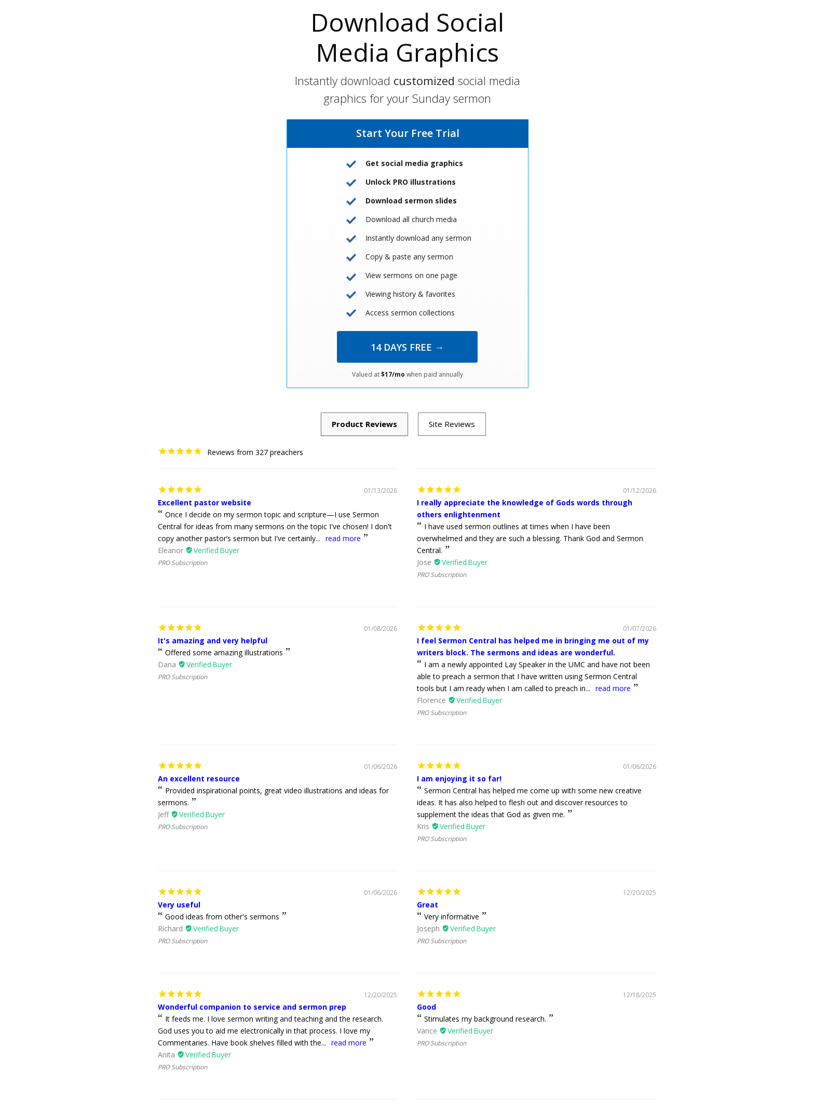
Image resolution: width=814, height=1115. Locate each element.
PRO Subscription (182, 562)
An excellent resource (199, 778)
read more (343, 538)
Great (427, 905)
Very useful (179, 905)
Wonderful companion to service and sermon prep (252, 1007)
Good (426, 1007)
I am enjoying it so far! (459, 778)
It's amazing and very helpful (212, 640)
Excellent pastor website (204, 502)
